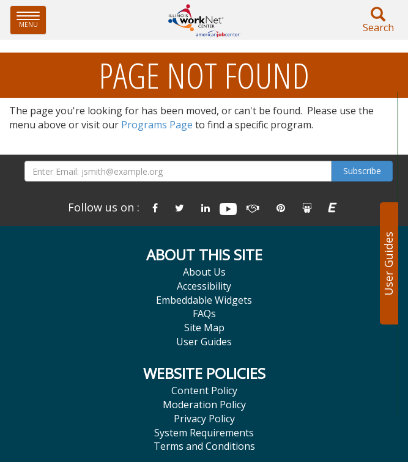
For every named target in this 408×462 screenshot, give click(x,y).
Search (378, 20)
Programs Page (157, 124)
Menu (31, 20)
